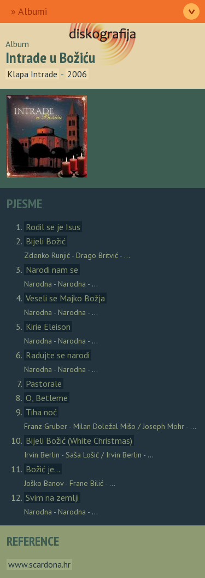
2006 (77, 73)
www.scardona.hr (39, 564)
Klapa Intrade (32, 73)
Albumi (32, 11)
